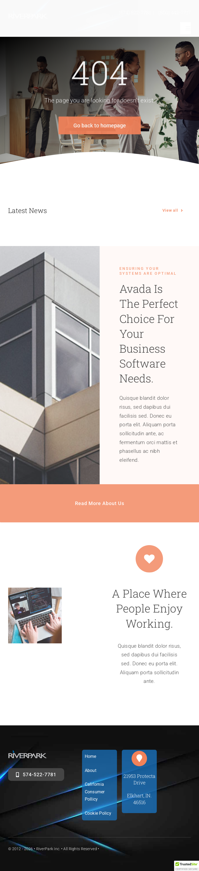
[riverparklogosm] (28, 12)
